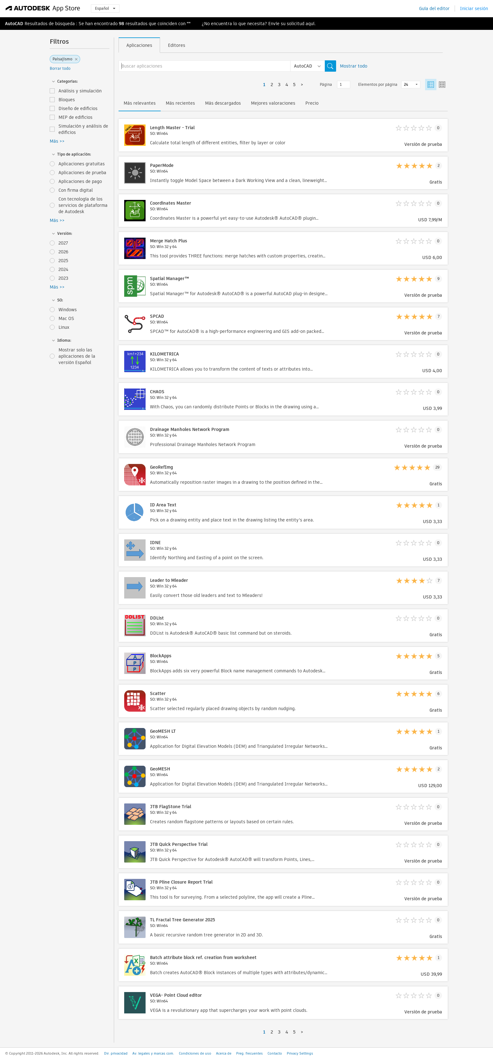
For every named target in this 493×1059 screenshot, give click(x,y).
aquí (310, 23)
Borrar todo (60, 68)
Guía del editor (434, 8)
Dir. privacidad (116, 1053)
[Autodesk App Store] (43, 8)
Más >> (57, 141)
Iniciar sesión (474, 8)
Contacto (275, 1053)
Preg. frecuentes (249, 1053)
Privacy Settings (300, 1053)
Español (105, 8)
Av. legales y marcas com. (153, 1053)
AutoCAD (14, 23)
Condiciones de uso (195, 1053)
